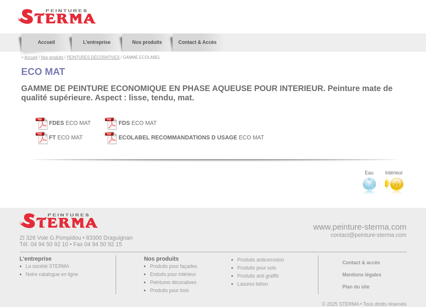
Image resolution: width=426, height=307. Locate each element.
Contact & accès (361, 263)
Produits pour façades (173, 266)
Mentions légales (361, 275)
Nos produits (147, 42)
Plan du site (355, 287)
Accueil (46, 42)
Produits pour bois (169, 290)
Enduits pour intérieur (173, 274)
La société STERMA (47, 266)
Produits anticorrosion (260, 260)
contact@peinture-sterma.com (369, 235)
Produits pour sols (256, 268)
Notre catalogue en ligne (52, 274)
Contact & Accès (198, 42)
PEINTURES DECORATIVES (93, 57)
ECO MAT (63, 123)
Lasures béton (252, 284)
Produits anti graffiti (258, 276)
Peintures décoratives (173, 282)
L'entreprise (96, 42)
